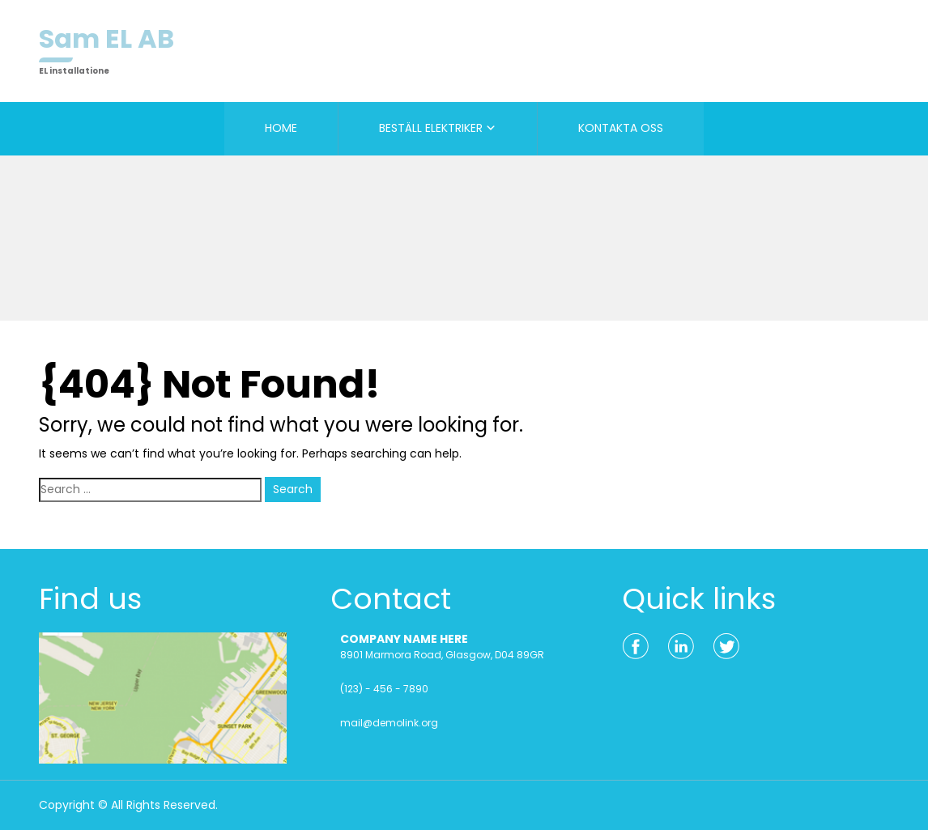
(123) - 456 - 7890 (384, 689)
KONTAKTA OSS (620, 128)
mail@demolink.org (389, 723)
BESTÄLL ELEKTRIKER (431, 128)
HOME (281, 128)
